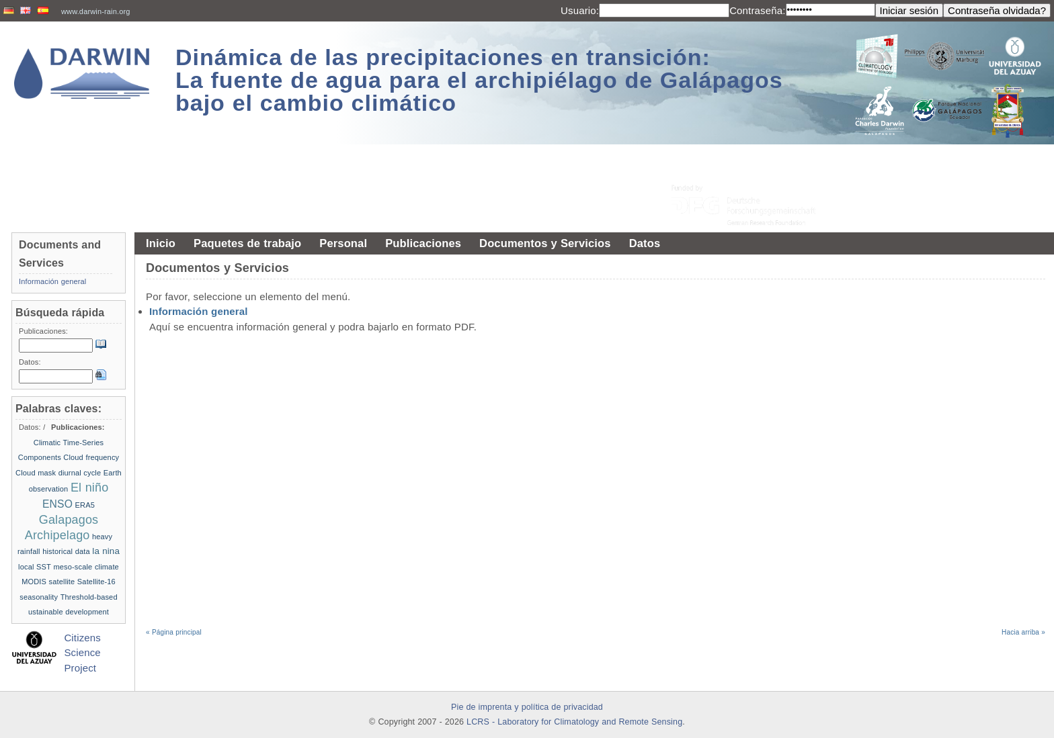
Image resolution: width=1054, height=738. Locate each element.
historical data (66, 551)
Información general (198, 311)
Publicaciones (423, 243)
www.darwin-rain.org (95, 11)
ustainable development (68, 612)
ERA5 (85, 505)
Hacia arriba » (1023, 632)
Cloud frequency (91, 457)
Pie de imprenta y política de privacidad (527, 707)
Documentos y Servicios (545, 243)
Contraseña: (757, 10)
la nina (106, 551)
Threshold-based (89, 597)
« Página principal (174, 632)
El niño (89, 487)
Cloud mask (35, 473)
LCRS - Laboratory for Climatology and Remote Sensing (574, 722)
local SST (34, 567)
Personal (343, 243)
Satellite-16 (96, 582)
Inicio (160, 243)
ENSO (57, 504)
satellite (62, 582)
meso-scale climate (85, 567)
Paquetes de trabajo (247, 243)
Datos (645, 243)
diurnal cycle (80, 473)
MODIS (34, 582)
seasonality (38, 597)
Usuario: (580, 10)
